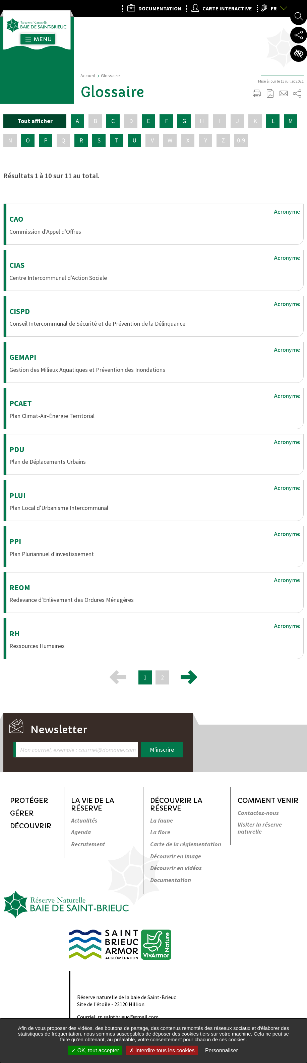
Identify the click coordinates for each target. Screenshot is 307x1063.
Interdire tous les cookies (161, 1050)
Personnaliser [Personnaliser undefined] (221, 1050)
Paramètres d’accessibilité (298, 53)
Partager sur (297, 93)
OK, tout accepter (95, 1050)
